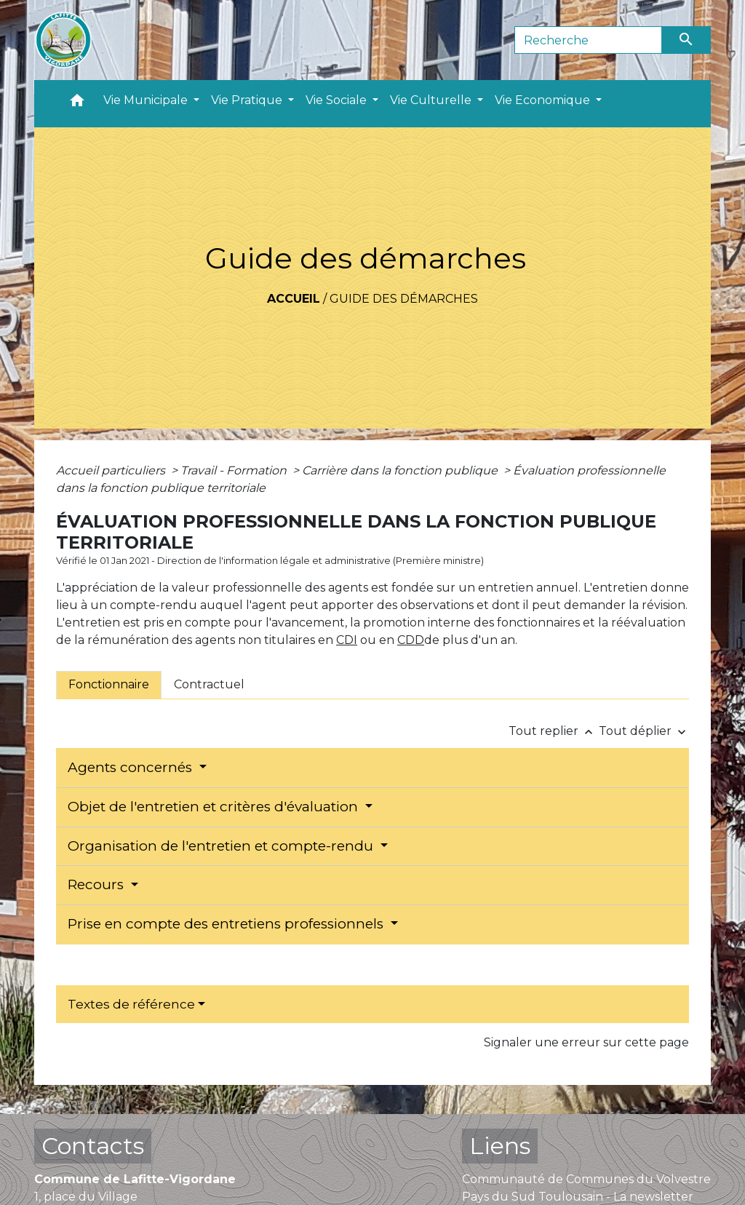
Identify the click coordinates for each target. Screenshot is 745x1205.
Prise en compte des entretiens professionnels (227, 923)
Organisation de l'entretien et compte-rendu (222, 846)
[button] (77, 104)
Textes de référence (131, 1004)
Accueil (293, 299)
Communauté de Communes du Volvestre (586, 1179)
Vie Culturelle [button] (432, 100)
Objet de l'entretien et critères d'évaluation (215, 806)
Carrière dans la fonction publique (401, 470)
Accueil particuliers (112, 470)
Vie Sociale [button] (338, 100)
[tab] (109, 685)
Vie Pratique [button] (248, 100)
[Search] (588, 40)
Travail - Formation (235, 470)
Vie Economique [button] (544, 100)
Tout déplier (644, 731)
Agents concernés (132, 767)
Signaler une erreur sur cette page (586, 1042)
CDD (410, 640)
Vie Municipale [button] (147, 100)
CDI (346, 640)
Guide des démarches (404, 299)
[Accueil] (63, 40)
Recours (97, 884)
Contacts (92, 1146)
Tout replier (554, 731)
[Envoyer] (687, 40)
